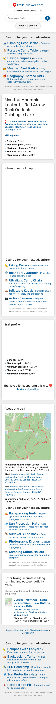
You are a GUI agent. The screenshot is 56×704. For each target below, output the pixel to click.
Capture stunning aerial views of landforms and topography (29, 544)
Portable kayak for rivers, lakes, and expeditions (30, 292)
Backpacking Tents (23, 513)
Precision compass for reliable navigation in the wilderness (27, 61)
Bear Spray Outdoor (23, 273)
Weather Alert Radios (22, 68)
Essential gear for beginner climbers (28, 44)
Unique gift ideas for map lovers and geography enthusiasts (26, 80)
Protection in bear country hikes (30, 274)
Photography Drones (24, 541)
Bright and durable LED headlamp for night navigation (29, 668)
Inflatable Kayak (21, 290)
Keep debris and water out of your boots (29, 267)
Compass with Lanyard (24, 649)
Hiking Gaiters (19, 265)
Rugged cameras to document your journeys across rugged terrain (28, 301)
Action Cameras (21, 298)
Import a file (28, 25)
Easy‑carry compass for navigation (25, 652)
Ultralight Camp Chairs (26, 280)
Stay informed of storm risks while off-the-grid (29, 70)
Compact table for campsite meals (28, 52)
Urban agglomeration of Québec (26, 611)
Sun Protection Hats (24, 523)
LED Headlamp (18, 667)
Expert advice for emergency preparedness (28, 535)
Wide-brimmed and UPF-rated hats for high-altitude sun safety (29, 527)
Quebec (26, 609)
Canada (17, 609)
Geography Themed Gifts (25, 76)
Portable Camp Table (22, 50)
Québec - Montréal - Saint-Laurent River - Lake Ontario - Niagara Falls (32, 603)
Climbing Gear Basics (22, 43)
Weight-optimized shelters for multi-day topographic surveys (28, 516)
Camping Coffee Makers (26, 552)
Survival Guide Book (23, 534)
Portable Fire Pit (19, 685)
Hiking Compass (19, 58)
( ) (24, 478)
